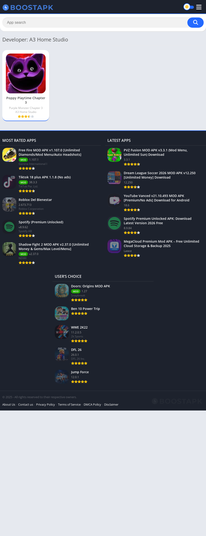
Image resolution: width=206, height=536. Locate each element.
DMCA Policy (92, 404)
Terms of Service (69, 404)
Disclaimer (111, 404)
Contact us (25, 404)
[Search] (103, 22)
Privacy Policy (45, 404)
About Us (8, 404)
